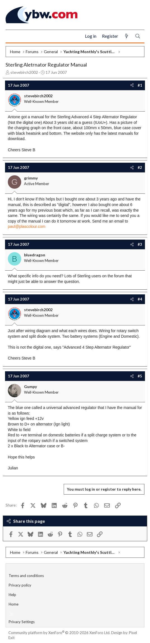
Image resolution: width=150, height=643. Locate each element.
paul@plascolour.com (26, 226)
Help (12, 594)
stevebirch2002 (24, 72)
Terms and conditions (26, 575)
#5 (140, 376)
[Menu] (12, 36)
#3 (140, 244)
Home (13, 604)
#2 (140, 167)
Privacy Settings (22, 622)
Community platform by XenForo (59, 632)
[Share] (132, 85)
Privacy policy (20, 585)
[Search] (137, 36)
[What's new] (126, 36)
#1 (140, 85)
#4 (140, 299)
